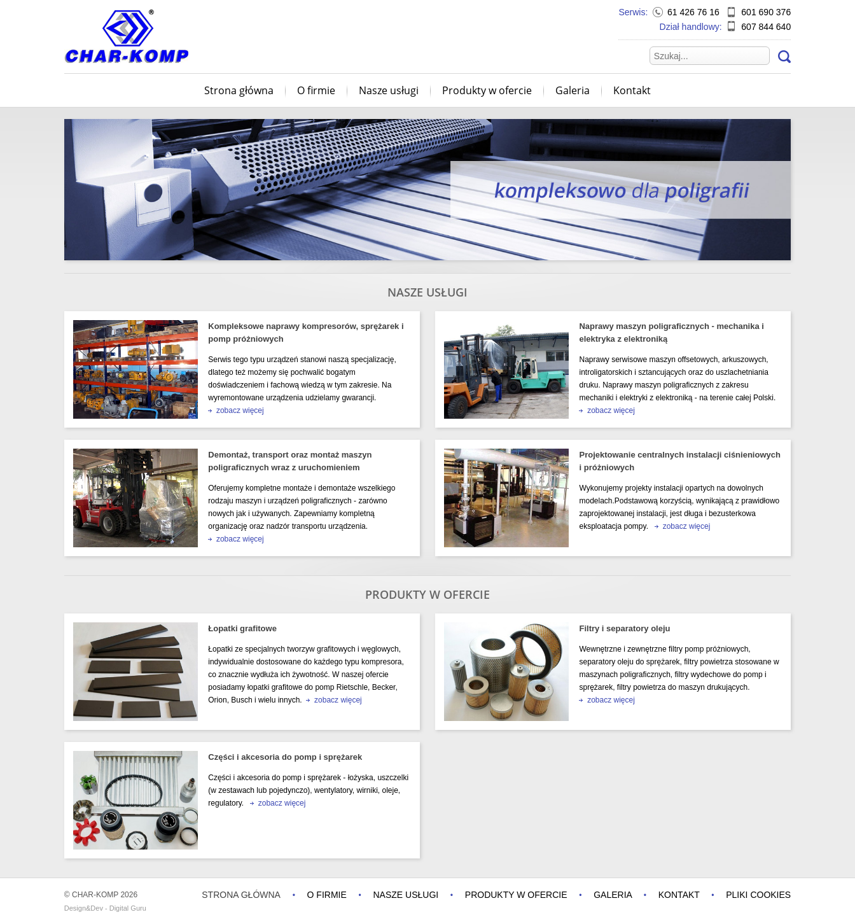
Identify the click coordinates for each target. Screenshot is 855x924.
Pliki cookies (758, 895)
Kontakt (632, 90)
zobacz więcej (235, 410)
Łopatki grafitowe (242, 628)
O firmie (316, 90)
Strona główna (239, 90)
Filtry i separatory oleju (624, 628)
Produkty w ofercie (487, 90)
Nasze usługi (389, 90)
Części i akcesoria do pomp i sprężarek (285, 757)
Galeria (572, 90)
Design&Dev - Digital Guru (105, 908)
